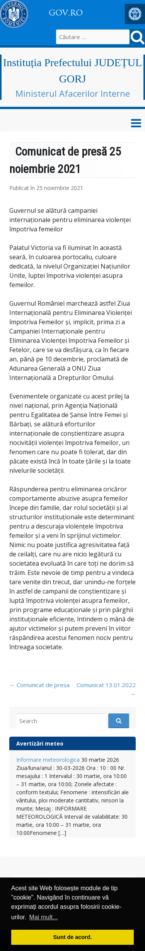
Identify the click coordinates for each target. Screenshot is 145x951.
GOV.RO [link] (66, 13)
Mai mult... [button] (43, 917)
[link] (135, 14)
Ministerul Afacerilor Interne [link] (72, 93)
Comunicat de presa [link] (39, 685)
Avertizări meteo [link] (39, 743)
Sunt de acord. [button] (72, 937)
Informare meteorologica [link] (48, 759)
